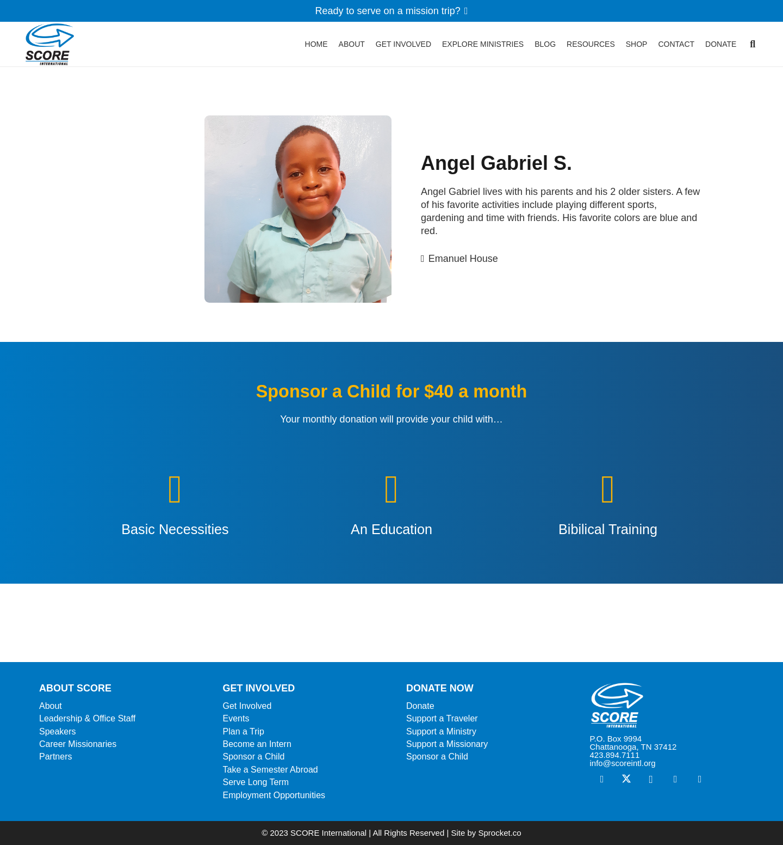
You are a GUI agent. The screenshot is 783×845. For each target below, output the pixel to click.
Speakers (57, 731)
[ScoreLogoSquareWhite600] (667, 705)
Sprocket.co (499, 832)
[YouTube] (700, 779)
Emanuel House (463, 258)
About (50, 706)
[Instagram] (651, 779)
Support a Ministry (441, 731)
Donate (420, 706)
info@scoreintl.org (623, 763)
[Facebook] (602, 779)
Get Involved (247, 706)
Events (236, 718)
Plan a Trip (243, 731)
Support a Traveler (442, 718)
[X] (626, 779)
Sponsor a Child (254, 756)
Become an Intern (257, 744)
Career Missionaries (77, 744)
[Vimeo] (675, 779)
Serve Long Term (256, 782)
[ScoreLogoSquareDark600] (55, 49)
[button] (752, 49)
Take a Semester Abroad (270, 769)
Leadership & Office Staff (87, 718)
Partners (55, 756)
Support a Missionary (447, 744)
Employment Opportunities (274, 795)
